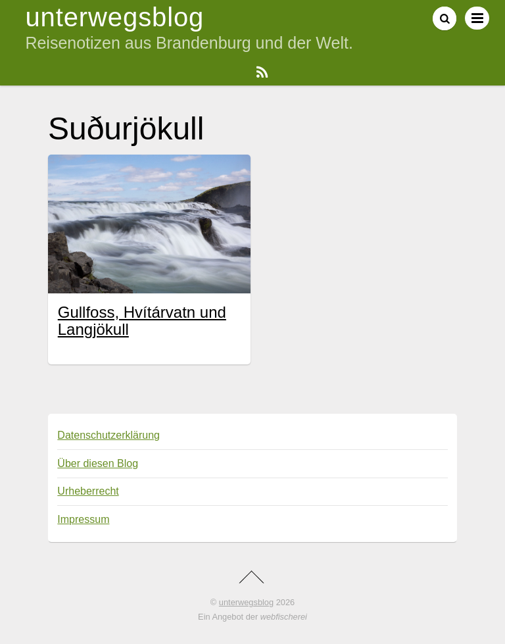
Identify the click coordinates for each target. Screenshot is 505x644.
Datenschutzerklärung (108, 435)
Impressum (83, 519)
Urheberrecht (87, 491)
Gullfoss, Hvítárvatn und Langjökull (142, 320)
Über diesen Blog (97, 463)
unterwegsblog (246, 602)
